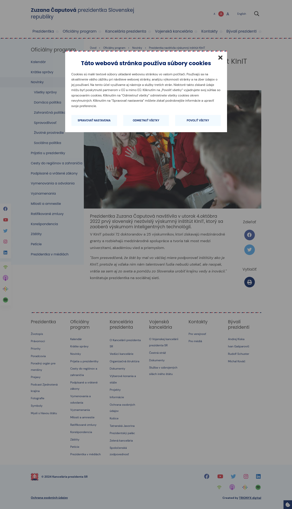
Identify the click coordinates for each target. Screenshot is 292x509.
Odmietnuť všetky (146, 120)
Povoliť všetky (198, 120)
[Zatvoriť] (220, 57)
